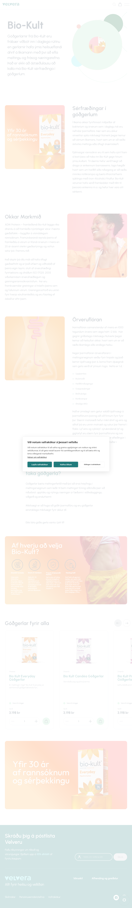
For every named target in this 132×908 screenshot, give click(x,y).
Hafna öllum (66, 464)
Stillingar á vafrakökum (92, 464)
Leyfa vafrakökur (39, 464)
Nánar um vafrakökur (37, 457)
